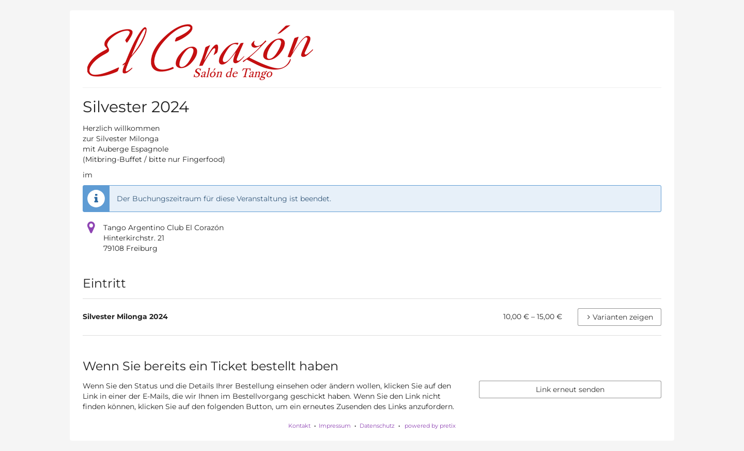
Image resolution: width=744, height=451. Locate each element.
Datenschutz (377, 425)
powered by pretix (430, 425)
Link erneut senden (570, 389)
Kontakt (299, 425)
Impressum (335, 425)
